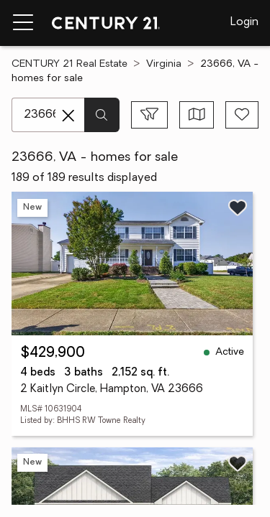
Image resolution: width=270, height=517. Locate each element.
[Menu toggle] (23, 22)
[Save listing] (237, 207)
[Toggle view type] (197, 115)
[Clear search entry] (68, 115)
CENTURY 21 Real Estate (69, 64)
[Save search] (241, 115)
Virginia (163, 64)
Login (244, 22)
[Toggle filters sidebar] (149, 115)
